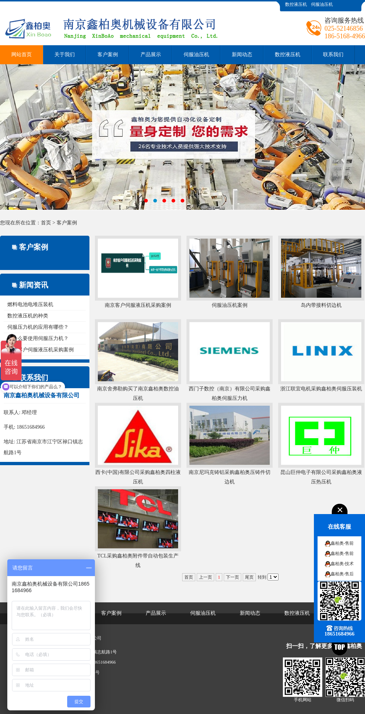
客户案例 (107, 54)
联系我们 (333, 54)
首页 (46, 222)
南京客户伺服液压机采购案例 (40, 349)
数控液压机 (296, 4)
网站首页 (21, 54)
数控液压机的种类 (27, 316)
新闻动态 (242, 54)
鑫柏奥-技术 (342, 563)
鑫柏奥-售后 (342, 573)
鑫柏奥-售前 (342, 543)
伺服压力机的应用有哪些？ (38, 327)
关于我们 (64, 54)
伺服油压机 (322, 4)
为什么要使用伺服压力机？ (38, 338)
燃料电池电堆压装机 (30, 304)
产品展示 (151, 54)
